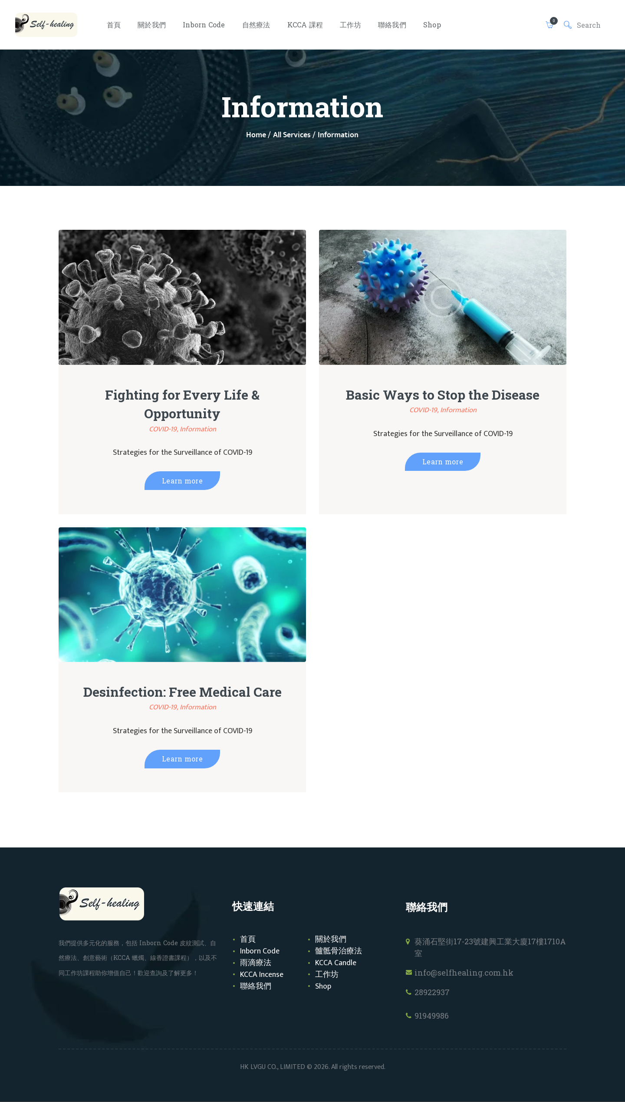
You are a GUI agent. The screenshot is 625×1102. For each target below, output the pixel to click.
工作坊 (327, 974)
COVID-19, (164, 429)
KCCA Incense (261, 974)
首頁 (248, 939)
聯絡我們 (255, 986)
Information (198, 429)
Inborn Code (260, 951)
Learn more (182, 480)
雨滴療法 (255, 963)
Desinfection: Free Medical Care (182, 691)
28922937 (432, 992)
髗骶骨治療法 (338, 951)
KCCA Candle (335, 963)
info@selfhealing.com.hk (463, 972)
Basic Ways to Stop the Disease (442, 394)
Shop (323, 986)
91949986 (431, 1015)
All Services (292, 135)
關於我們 (330, 939)
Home (256, 135)
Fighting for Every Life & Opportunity (182, 404)
